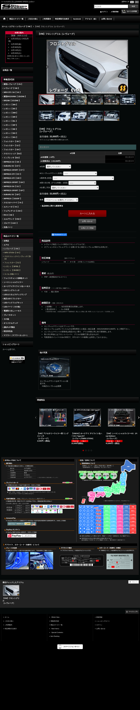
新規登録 (115, 11)
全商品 (6, 241)
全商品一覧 (7, 70)
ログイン (105, 11)
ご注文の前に (9, 621)
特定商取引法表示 (11, 628)
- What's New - (55, 617)
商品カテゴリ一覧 (56, 625)
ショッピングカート (103, 621)
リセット (134, 582)
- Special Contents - (57, 632)
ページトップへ (133, 611)
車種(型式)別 (55, 621)
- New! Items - (55, 628)
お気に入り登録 (87, 228)
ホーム (7, 617)
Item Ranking (55, 636)
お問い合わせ (87, 221)
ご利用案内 (8, 625)
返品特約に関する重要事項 (52, 206)
